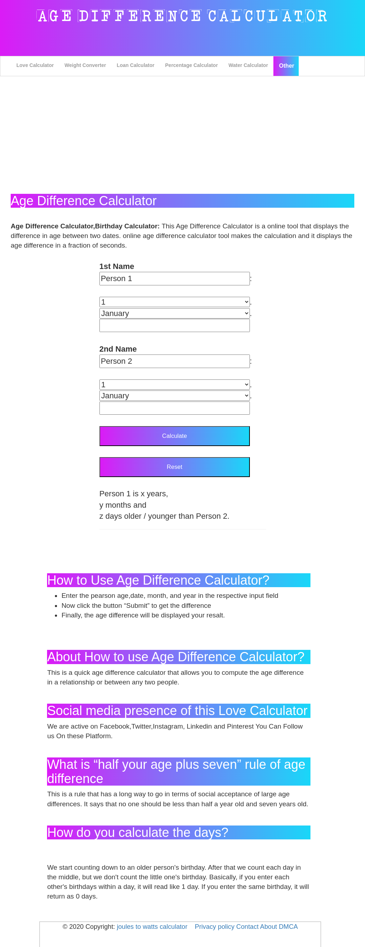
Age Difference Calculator (182, 16)
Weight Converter (85, 65)
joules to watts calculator (152, 926)
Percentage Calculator (191, 65)
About (268, 926)
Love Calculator (35, 65)
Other (286, 66)
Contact (248, 926)
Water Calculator (248, 65)
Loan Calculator (135, 65)
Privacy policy (215, 926)
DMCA (288, 926)
